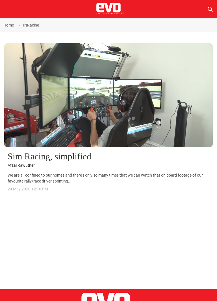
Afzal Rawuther (21, 165)
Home (9, 25)
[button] (9, 13)
